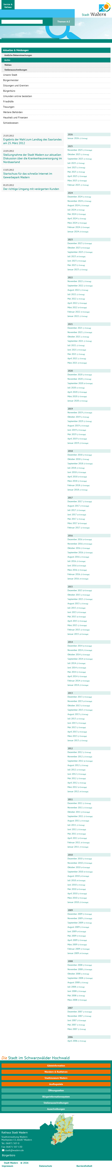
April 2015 (73, 621)
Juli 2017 (72, 510)
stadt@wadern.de (14, 1150)
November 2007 (75, 1016)
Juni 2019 (72, 430)
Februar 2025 (74, 184)
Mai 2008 (72, 995)
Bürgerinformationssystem (56, 1096)
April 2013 (73, 731)
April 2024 (73, 218)
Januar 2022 (73, 316)
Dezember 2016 (75, 539)
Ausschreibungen (56, 1109)
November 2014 (75, 650)
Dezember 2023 (75, 243)
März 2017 (72, 523)
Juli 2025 (72, 163)
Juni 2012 (72, 774)
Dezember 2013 (75, 696)
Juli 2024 (72, 209)
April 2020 (73, 392)
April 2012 (73, 782)
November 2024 (75, 201)
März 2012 (72, 787)
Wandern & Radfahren (56, 1071)
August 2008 (74, 982)
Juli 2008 (72, 986)
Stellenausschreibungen (56, 1102)
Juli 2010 (72, 880)
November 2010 (75, 863)
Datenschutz (45, 1166)
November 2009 (75, 918)
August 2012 (74, 765)
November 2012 (75, 756)
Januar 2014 (73, 685)
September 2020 (75, 383)
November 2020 (75, 378)
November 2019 (75, 412)
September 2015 (75, 599)
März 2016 (72, 569)
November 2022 (75, 281)
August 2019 (74, 425)
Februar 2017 (74, 527)
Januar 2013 (73, 740)
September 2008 (75, 978)
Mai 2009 (72, 935)
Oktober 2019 (74, 416)
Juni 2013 (72, 723)
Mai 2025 (72, 171)
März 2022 (72, 307)
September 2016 (75, 552)
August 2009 (74, 927)
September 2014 (75, 658)
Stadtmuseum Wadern (56, 1078)
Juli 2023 (72, 256)
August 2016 (74, 556)
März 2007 (72, 1029)
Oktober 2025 (74, 154)
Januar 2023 (73, 269)
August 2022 (74, 290)
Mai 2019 (72, 434)
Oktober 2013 (74, 705)
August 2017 (74, 505)
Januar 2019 (73, 443)
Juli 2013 (72, 718)
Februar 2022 (74, 311)
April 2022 (73, 303)
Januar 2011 (73, 846)
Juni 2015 (72, 612)
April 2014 (73, 676)
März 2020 (72, 396)
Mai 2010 (72, 889)
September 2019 (75, 421)
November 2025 (75, 150)
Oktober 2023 (74, 247)
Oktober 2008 (74, 973)
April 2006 (73, 1040)
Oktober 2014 (74, 654)
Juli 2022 (72, 294)
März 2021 (72, 362)
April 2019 (73, 438)
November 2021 (75, 332)
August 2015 (74, 603)
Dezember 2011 (75, 803)
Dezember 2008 (75, 965)
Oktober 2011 (74, 811)
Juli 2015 (72, 607)
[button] (8, 5)
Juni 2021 (72, 349)
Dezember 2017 (75, 501)
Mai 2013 (72, 727)
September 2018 (75, 463)
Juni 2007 (72, 1020)
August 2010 (74, 876)
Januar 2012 (73, 791)
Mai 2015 (72, 616)
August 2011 (74, 820)
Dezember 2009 (75, 914)
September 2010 (75, 871)
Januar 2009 (73, 953)
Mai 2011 (72, 833)
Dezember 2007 (75, 1011)
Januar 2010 (73, 902)
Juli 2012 (72, 769)
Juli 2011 (72, 825)
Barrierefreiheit (84, 1166)
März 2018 (72, 481)
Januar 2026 (73, 138)
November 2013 (75, 701)
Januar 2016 (73, 578)
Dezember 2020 (75, 374)
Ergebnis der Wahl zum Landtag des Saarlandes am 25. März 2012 (32, 141)
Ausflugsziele (56, 1084)
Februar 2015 (74, 629)
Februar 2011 (74, 842)
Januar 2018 (73, 489)
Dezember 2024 (75, 196)
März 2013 (72, 736)
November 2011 (75, 807)
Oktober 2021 (74, 336)
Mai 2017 (72, 518)
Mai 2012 (72, 778)
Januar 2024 (73, 231)
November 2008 (75, 969)
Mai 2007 (72, 1024)
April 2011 (73, 838)
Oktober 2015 (74, 594)
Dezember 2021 (75, 327)
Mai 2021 (72, 354)
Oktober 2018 (74, 459)
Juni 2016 (72, 565)
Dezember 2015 (75, 590)
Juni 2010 (72, 884)
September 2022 (75, 285)
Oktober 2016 (74, 548)
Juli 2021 (72, 345)
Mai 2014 (72, 672)
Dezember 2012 (75, 752)
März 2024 (72, 222)
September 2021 (75, 341)
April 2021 (73, 358)
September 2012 (75, 760)
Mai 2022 (72, 298)
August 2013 (74, 714)
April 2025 (73, 176)
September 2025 (75, 158)
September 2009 (75, 922)
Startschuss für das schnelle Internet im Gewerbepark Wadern (27, 175)
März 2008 (72, 999)
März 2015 (72, 625)
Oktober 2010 (74, 867)
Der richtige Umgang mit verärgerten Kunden (31, 189)
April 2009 (73, 940)
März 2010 (72, 897)
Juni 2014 (72, 667)
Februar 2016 (74, 574)
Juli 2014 (72, 663)
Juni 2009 (72, 931)
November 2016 (75, 543)
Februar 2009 (74, 948)
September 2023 (75, 252)
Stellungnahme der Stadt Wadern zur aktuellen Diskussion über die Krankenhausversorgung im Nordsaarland (32, 158)
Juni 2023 (72, 260)
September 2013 (75, 709)
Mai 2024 (72, 214)
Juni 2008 (72, 991)
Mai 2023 (72, 265)
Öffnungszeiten (56, 1090)
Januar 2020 (73, 400)
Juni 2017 (72, 514)
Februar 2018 (74, 485)
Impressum (7, 1166)
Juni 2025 (72, 167)
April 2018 (73, 476)
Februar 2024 (74, 227)
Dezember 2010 (75, 858)
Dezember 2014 (75, 645)
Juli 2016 (72, 561)
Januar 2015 (73, 634)
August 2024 (74, 205)
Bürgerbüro (8, 1155)
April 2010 (73, 893)
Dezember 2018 (75, 454)
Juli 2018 (72, 467)
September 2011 (75, 816)
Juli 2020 (72, 387)
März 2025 (72, 180)
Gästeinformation (56, 1065)
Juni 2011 (72, 829)
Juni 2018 (72, 472)
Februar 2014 (74, 680)
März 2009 (72, 944)
